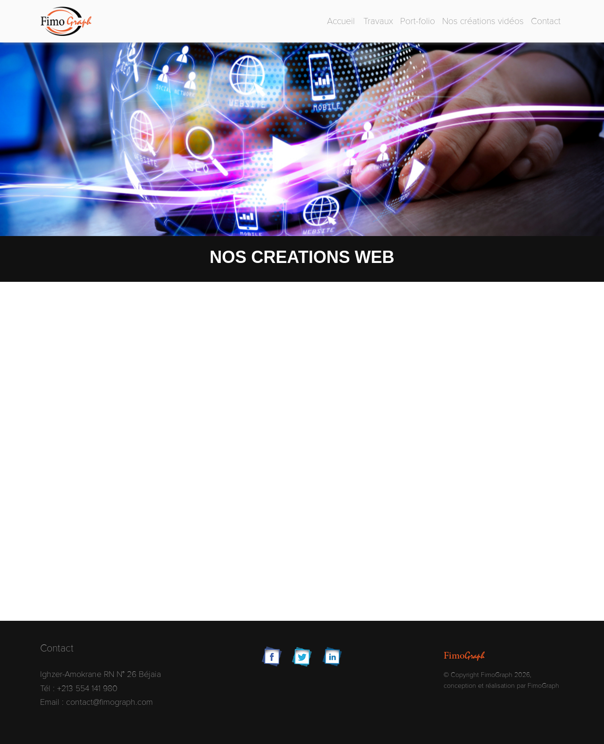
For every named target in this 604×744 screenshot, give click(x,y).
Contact (546, 21)
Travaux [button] (378, 21)
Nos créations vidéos (483, 21)
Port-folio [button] (417, 21)
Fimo (464, 655)
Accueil (341, 21)
